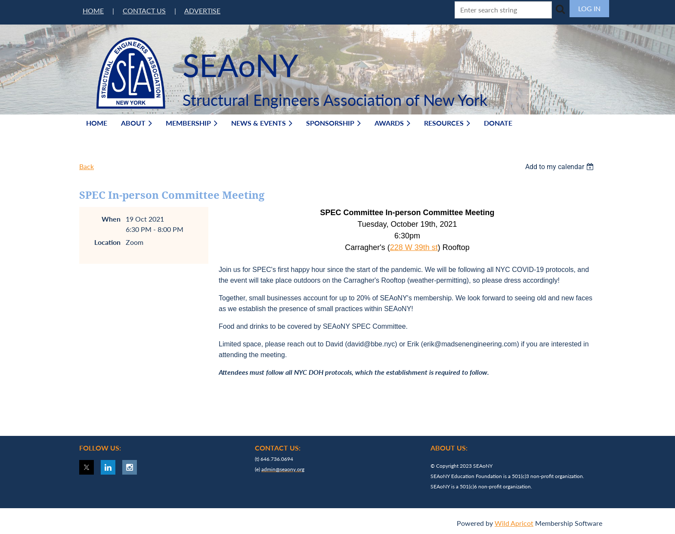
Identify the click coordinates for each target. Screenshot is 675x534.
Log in (589, 8)
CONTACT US (144, 10)
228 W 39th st (414, 247)
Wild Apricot (514, 523)
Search (560, 9)
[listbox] (560, 166)
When (111, 219)
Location (107, 242)
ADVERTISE (202, 10)
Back (86, 166)
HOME (93, 10)
